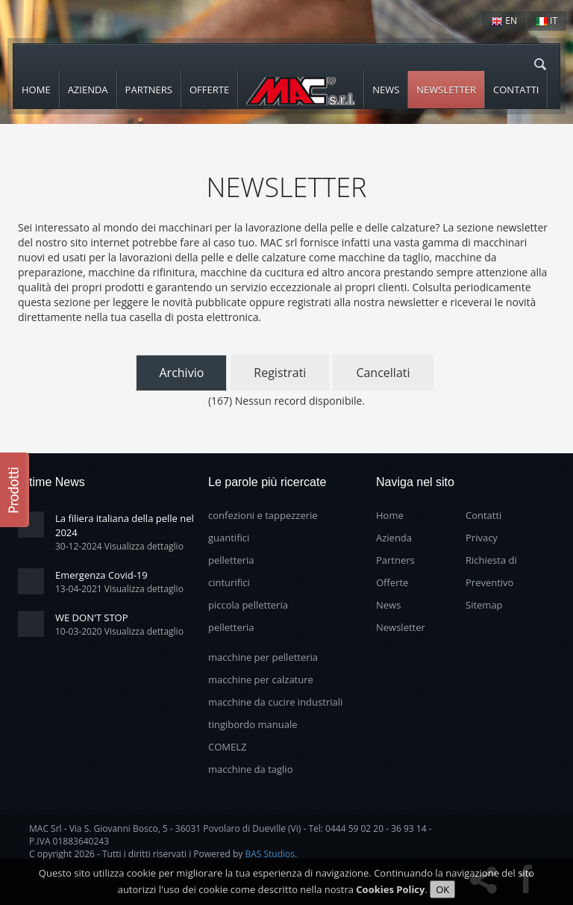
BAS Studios (270, 854)
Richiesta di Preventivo (491, 571)
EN (504, 20)
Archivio (181, 372)
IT (546, 20)
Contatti (516, 89)
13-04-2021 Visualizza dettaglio (119, 588)
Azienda (88, 89)
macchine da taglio (250, 769)
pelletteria (231, 560)
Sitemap (484, 605)
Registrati (280, 372)
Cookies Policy (390, 894)
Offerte (209, 89)
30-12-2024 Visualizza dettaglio (119, 546)
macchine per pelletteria (263, 657)
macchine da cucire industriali (275, 702)
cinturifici (229, 582)
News (385, 89)
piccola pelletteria (248, 605)
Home (36, 89)
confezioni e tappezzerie (263, 515)
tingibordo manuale (252, 724)
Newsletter (446, 89)
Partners (148, 89)
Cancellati (383, 372)
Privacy (482, 537)
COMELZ (227, 746)
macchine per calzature (260, 679)
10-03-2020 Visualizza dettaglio (119, 631)
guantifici (228, 537)
